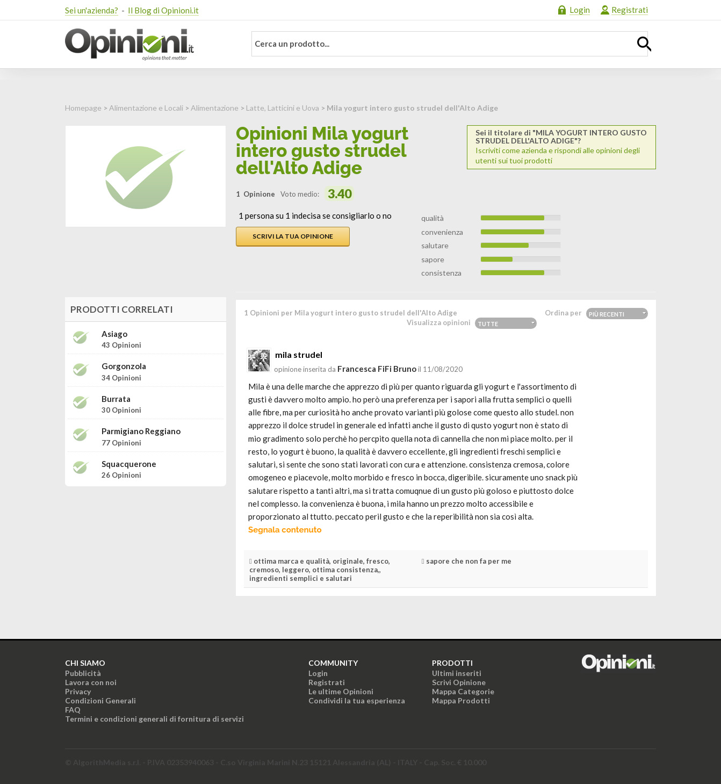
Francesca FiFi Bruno (376, 368)
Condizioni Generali (100, 700)
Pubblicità (83, 673)
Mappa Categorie (463, 691)
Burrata (116, 399)
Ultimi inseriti (456, 673)
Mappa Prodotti (461, 700)
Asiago (114, 334)
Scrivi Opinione (459, 682)
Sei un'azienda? (91, 10)
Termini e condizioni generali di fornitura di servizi (154, 718)
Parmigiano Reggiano (141, 431)
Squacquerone (129, 464)
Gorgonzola (124, 366)
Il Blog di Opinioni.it (163, 10)
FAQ (73, 709)
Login (579, 10)
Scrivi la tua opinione (293, 236)
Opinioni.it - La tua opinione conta (148, 44)
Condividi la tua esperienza (356, 700)
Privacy (78, 691)
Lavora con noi (91, 682)
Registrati (629, 10)
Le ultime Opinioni (340, 691)
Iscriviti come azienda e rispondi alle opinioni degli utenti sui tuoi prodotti (561, 146)
